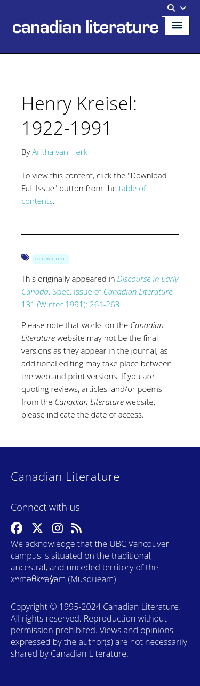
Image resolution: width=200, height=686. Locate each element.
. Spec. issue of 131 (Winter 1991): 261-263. (99, 291)
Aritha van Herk (59, 151)
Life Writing (51, 259)
